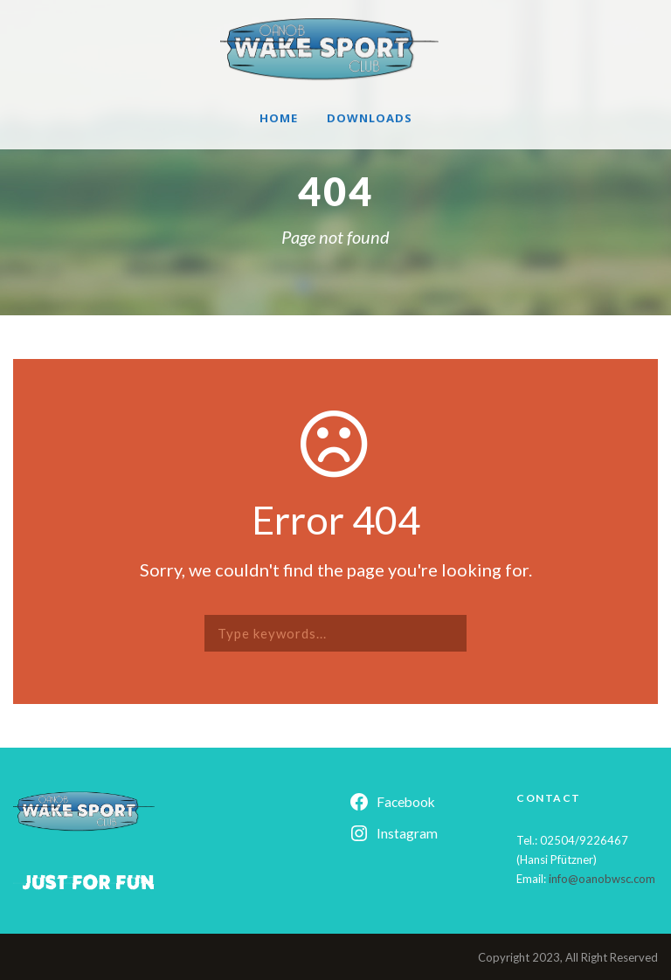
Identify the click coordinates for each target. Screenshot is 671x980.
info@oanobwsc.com (602, 879)
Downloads (369, 118)
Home (278, 118)
